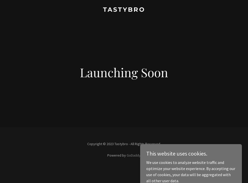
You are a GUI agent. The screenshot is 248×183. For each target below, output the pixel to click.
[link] (124, 10)
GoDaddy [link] (134, 155)
